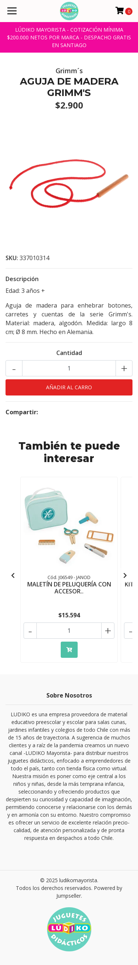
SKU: (12, 258)
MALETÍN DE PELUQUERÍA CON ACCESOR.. (69, 587)
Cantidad (69, 353)
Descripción (22, 279)
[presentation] (13, 575)
